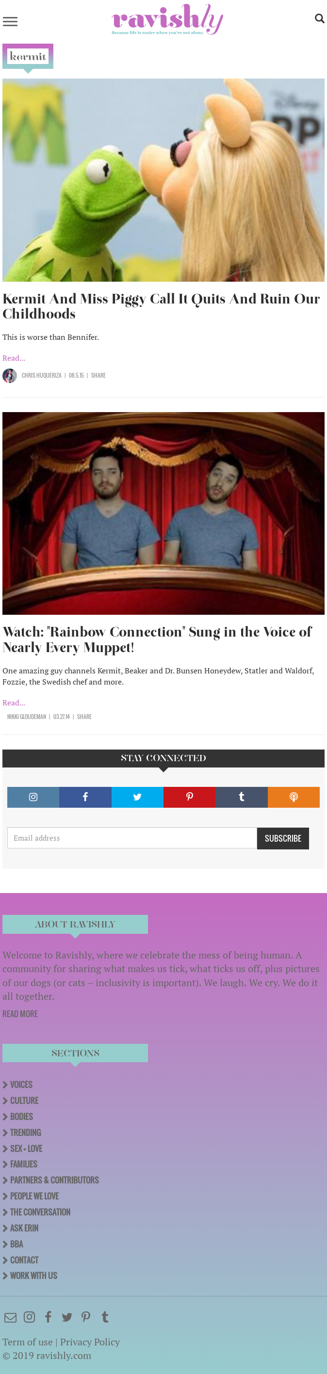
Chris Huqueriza (42, 375)
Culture (24, 1100)
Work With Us (33, 1275)
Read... (13, 357)
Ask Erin (24, 1228)
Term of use (27, 1341)
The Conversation (40, 1212)
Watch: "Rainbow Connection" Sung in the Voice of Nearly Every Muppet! (156, 639)
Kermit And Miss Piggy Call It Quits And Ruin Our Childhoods (161, 306)
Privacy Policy (90, 1341)
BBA (16, 1244)
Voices (21, 1084)
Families (23, 1164)
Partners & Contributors (54, 1180)
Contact (24, 1260)
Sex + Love (26, 1148)
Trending (25, 1132)
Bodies (21, 1116)
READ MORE (20, 1014)
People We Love (34, 1196)
